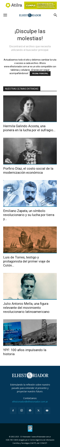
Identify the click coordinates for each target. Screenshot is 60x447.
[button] (5, 15)
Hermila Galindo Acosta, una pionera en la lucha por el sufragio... (29, 128)
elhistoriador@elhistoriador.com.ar (30, 401)
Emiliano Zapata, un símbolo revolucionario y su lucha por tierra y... (28, 215)
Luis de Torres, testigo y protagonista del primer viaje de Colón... (26, 261)
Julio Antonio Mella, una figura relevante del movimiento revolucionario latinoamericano (26, 308)
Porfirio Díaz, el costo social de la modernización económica (28, 171)
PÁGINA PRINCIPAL (40, 73)
